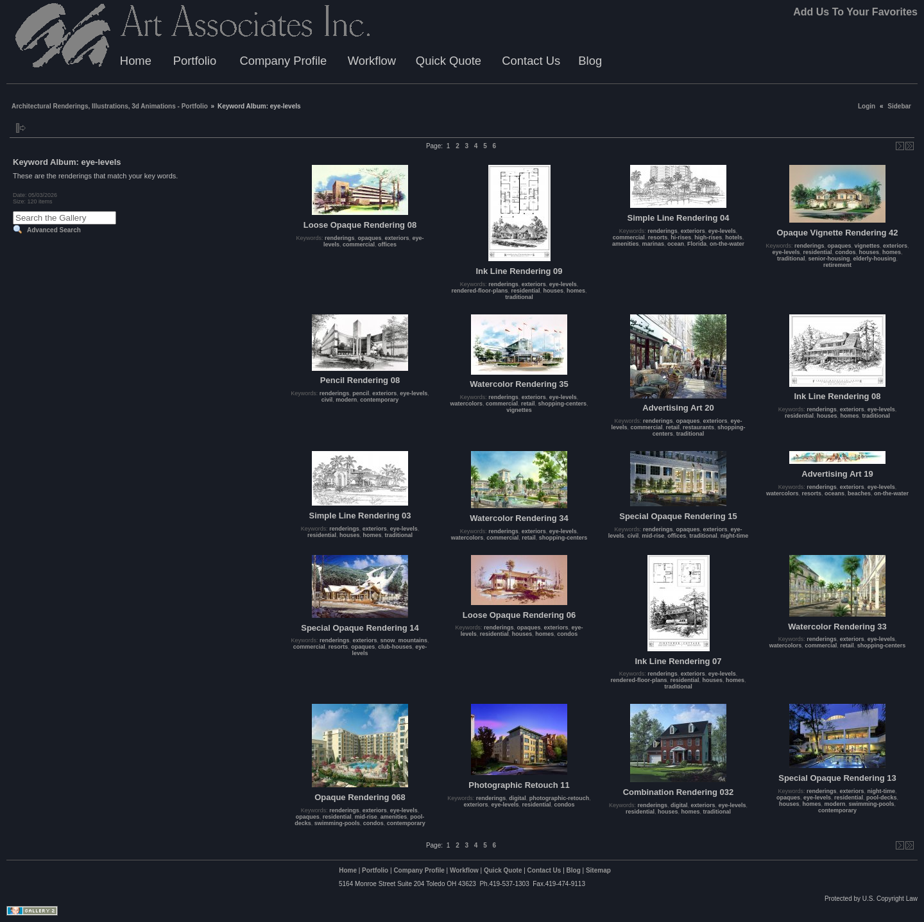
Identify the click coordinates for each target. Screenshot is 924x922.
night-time (735, 536)
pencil (360, 393)
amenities (625, 244)
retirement (837, 265)
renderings (340, 238)
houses (553, 290)
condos (845, 252)
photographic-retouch (559, 798)
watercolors (466, 403)
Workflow (372, 60)
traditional (519, 297)
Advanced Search (54, 230)
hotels (733, 237)
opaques (369, 238)
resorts (658, 237)
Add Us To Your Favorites (855, 11)
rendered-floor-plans (479, 290)
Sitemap (598, 870)
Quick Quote (448, 60)
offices (387, 244)
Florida (696, 244)
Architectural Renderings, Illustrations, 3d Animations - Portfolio (110, 106)
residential (525, 290)
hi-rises (681, 237)
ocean (675, 244)
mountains (413, 640)
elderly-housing (874, 258)
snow (388, 640)
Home (135, 60)
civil (327, 400)
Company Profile (283, 60)
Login (866, 106)
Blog (590, 60)
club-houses (395, 647)
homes (576, 290)
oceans (834, 493)
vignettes (867, 246)
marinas (653, 244)
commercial (359, 244)
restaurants (698, 427)
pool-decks (881, 797)
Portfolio (194, 60)
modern (346, 400)
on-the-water (727, 244)
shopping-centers (562, 403)
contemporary (379, 400)
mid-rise (653, 536)
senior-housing (829, 258)
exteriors (397, 238)
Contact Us (531, 60)
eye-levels (563, 284)
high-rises (708, 237)
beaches (859, 493)
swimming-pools (337, 823)
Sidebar (899, 106)
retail (528, 403)
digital (517, 798)
